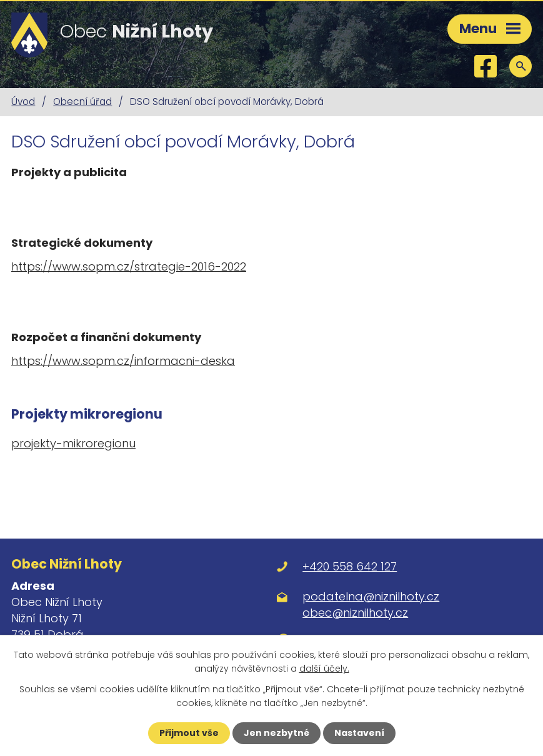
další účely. (324, 668)
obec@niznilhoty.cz (355, 612)
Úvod (23, 101)
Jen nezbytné (276, 733)
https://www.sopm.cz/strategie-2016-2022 (128, 266)
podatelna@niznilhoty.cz (370, 596)
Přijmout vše (189, 733)
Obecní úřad (82, 101)
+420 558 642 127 (349, 566)
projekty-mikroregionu (73, 443)
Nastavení (359, 733)
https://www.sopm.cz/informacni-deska (123, 361)
